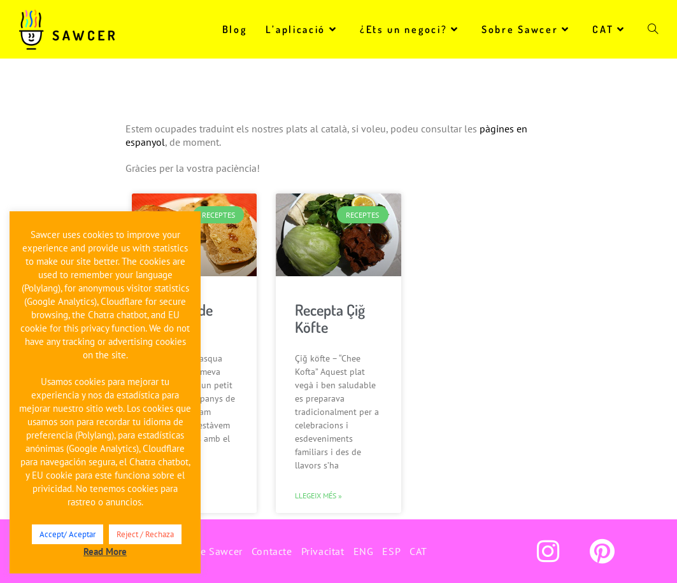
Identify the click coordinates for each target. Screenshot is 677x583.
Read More (105, 551)
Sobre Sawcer (211, 551)
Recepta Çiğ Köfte (330, 318)
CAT (418, 551)
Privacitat (323, 551)
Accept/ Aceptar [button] (67, 534)
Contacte (272, 551)
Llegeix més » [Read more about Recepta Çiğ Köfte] (318, 495)
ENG (363, 551)
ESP (391, 551)
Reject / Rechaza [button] (145, 534)
